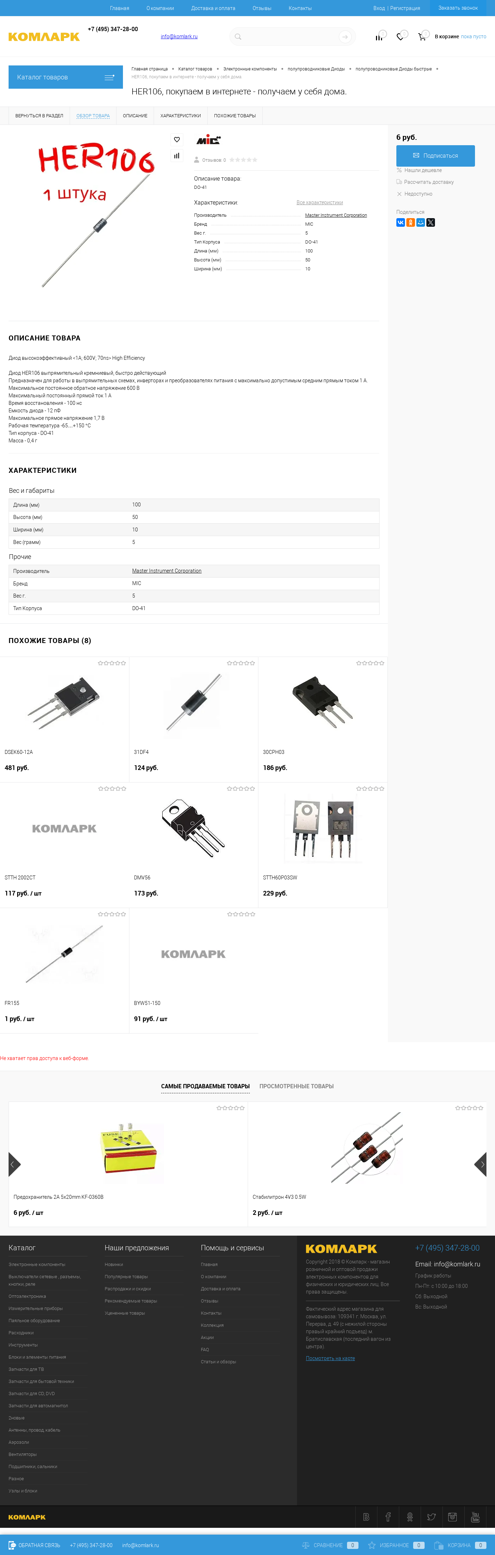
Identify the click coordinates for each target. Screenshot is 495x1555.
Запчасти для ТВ (26, 1369)
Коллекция (212, 1325)
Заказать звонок (458, 8)
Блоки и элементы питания (37, 1357)
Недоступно (414, 194)
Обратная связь (34, 1545)
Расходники (21, 1332)
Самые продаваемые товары (205, 1086)
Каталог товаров (65, 77)
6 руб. (28, 1213)
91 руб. (194, 1023)
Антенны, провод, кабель (34, 1430)
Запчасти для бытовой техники (41, 1381)
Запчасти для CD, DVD (32, 1393)
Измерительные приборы (36, 1308)
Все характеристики (320, 202)
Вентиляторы (23, 1454)
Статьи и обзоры (218, 1361)
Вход (379, 8)
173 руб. (194, 897)
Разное (16, 1478)
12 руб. (388, 1213)
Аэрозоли (19, 1442)
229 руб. (323, 897)
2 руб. (148, 1213)
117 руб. (65, 897)
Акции (207, 1337)
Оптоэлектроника (27, 1296)
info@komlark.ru (179, 36)
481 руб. (64, 772)
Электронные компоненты (37, 1264)
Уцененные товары (125, 1313)
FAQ (205, 1349)
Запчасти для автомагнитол (38, 1405)
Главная (119, 8)
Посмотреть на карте (330, 1358)
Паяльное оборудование (34, 1320)
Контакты (300, 8)
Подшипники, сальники (33, 1466)
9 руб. (267, 1213)
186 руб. (323, 772)
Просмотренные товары (296, 1086)
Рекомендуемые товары (131, 1301)
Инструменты (23, 1345)
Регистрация (405, 8)
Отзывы (262, 8)
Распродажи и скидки (128, 1288)
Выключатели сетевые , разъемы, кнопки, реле (45, 1280)
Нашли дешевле (419, 170)
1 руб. (64, 1023)
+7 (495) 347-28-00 (91, 1545)
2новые (17, 1418)
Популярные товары (126, 1276)
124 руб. (194, 772)
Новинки (114, 1264)
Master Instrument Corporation (336, 215)
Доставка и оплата (213, 8)
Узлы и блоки (23, 1490)
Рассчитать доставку (425, 182)
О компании (160, 8)
